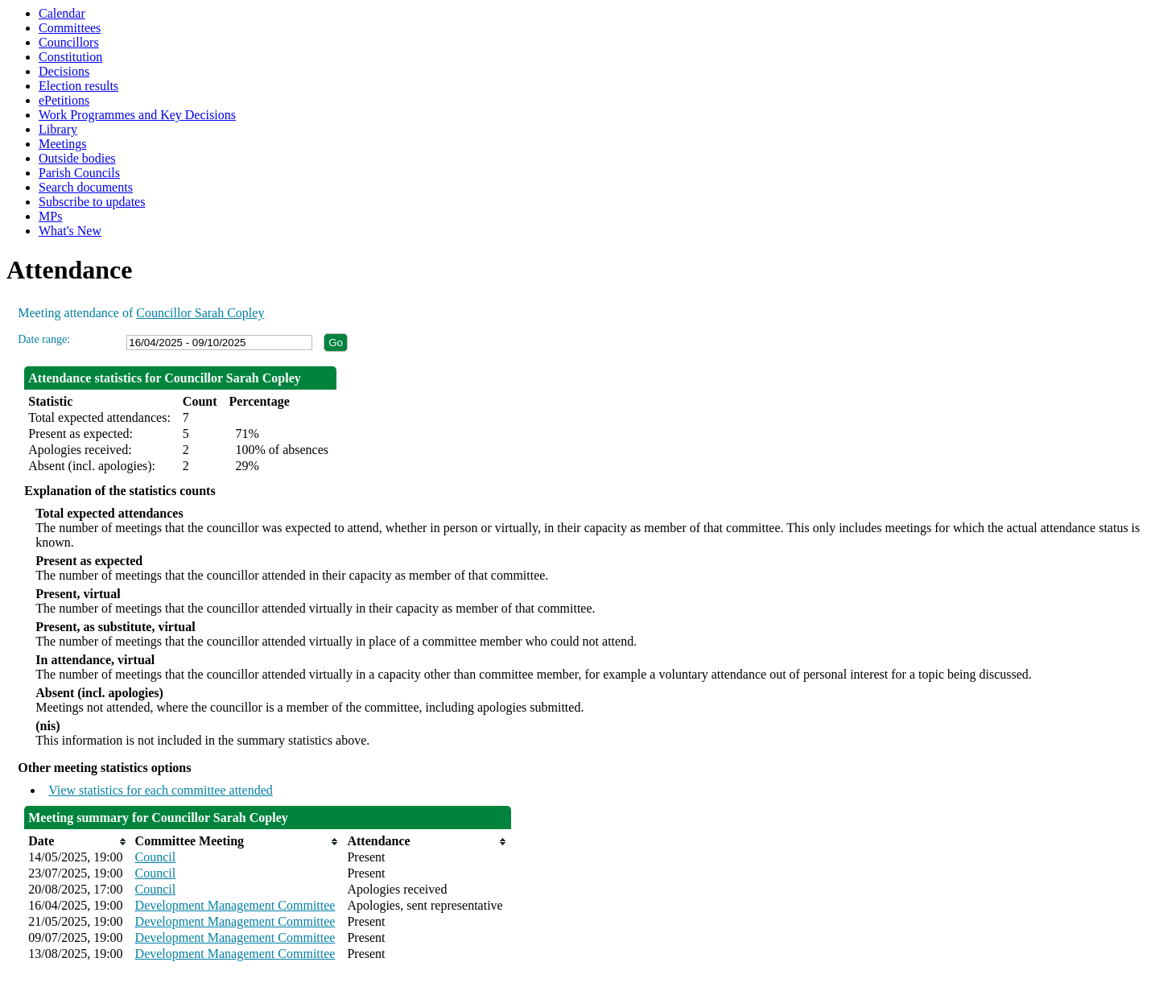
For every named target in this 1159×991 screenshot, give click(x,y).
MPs (50, 216)
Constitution (70, 57)
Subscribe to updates (92, 202)
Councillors (69, 42)
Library (58, 129)
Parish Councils (79, 173)
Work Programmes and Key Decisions (137, 115)
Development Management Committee (235, 905)
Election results (78, 86)
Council (155, 857)
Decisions (64, 71)
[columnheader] (77, 841)
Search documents (86, 187)
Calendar (62, 13)
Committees (70, 28)
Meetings (63, 144)
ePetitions (64, 100)
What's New (70, 230)
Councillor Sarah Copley (200, 313)
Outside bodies (77, 158)
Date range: (44, 339)
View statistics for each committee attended (160, 790)
